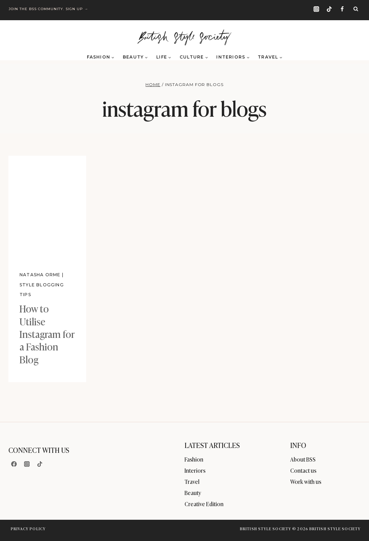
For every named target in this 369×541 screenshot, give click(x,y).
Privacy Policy (28, 528)
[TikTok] (329, 9)
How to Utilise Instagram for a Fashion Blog (47, 333)
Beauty (192, 492)
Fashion (193, 459)
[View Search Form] (355, 9)
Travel (191, 481)
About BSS (303, 459)
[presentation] (47, 207)
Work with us (305, 481)
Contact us (303, 470)
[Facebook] (342, 9)
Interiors (194, 470)
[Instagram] (316, 9)
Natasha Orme (40, 274)
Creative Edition (204, 504)
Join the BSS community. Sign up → (49, 9)
